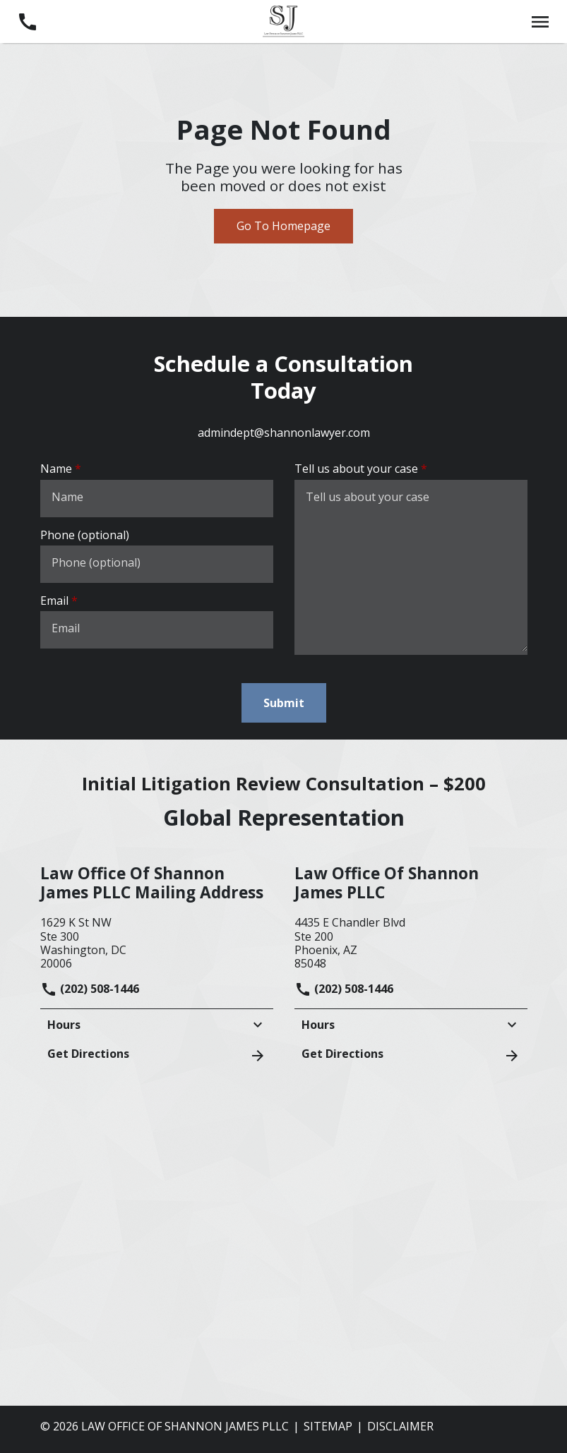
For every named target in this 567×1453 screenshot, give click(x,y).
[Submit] (283, 703)
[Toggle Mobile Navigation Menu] (540, 21)
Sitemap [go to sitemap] (328, 1426)
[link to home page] (283, 20)
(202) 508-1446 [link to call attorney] (89, 988)
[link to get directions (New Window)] (156, 941)
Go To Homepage (283, 226)
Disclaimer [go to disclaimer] (400, 1426)
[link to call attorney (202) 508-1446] (27, 21)
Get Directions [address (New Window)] (156, 1055)
